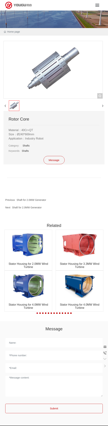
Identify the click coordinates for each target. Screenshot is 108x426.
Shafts (26, 145)
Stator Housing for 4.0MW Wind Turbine (28, 306)
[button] (37, 313)
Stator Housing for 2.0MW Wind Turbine (28, 265)
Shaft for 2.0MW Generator (27, 207)
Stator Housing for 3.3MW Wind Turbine (79, 265)
